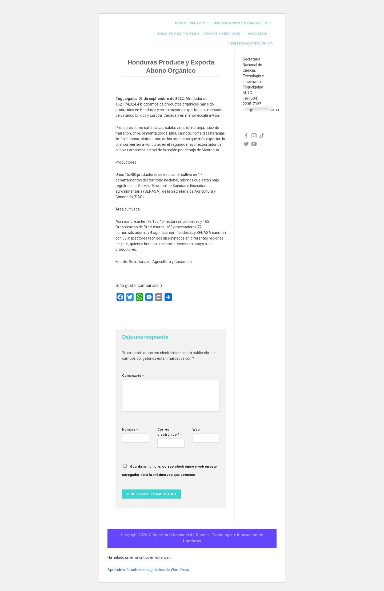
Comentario (133, 376)
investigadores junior (250, 43)
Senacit (199, 23)
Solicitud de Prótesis (178, 33)
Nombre (130, 429)
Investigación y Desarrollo (242, 23)
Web (196, 429)
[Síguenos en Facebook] (246, 136)
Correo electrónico (168, 431)
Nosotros (259, 33)
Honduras (192, 541)
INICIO (180, 23)
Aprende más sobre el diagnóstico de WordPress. (148, 570)
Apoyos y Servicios (223, 33)
